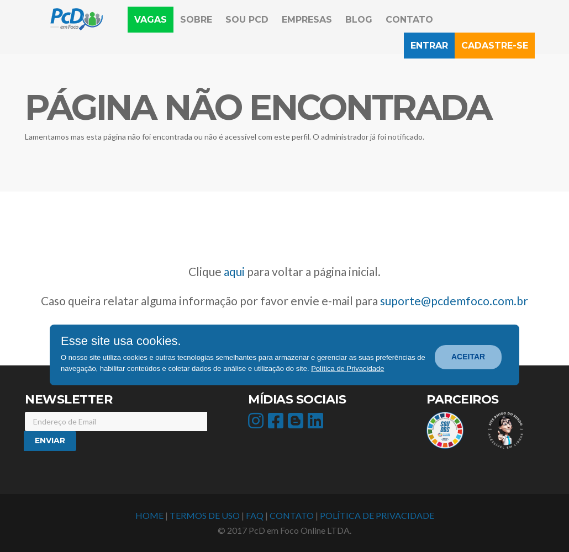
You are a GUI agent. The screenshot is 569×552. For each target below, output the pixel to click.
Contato (409, 19)
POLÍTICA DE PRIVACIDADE (377, 515)
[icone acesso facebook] (277, 423)
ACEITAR (468, 356)
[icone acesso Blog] (297, 423)
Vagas (153, 19)
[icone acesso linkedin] (317, 423)
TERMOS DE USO (205, 515)
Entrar (429, 45)
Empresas (307, 19)
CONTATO (292, 515)
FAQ (255, 515)
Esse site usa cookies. (121, 341)
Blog (358, 19)
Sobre (196, 19)
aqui (234, 271)
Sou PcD (246, 19)
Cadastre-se (494, 45)
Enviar (50, 440)
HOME (149, 515)
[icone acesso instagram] (257, 423)
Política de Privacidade (347, 368)
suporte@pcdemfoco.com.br (454, 300)
